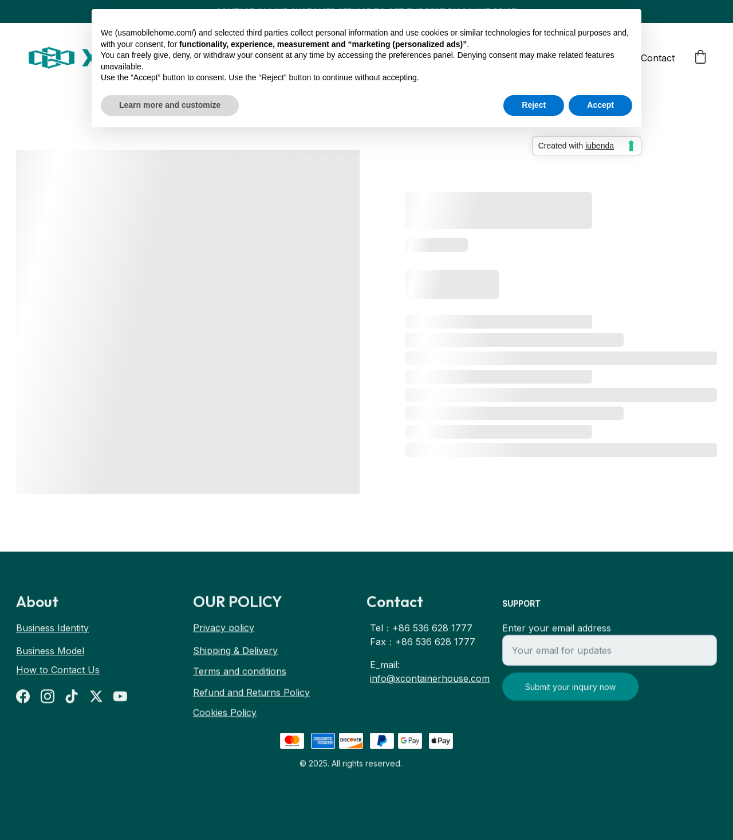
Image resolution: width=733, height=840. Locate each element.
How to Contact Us (58, 671)
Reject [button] (534, 105)
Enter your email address (556, 636)
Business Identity (52, 629)
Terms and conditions (239, 672)
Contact (658, 58)
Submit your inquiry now (570, 695)
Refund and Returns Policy (251, 694)
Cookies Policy (225, 714)
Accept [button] (600, 105)
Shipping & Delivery (235, 652)
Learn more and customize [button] (169, 105)
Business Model (50, 652)
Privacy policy (223, 629)
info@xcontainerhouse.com (430, 681)
